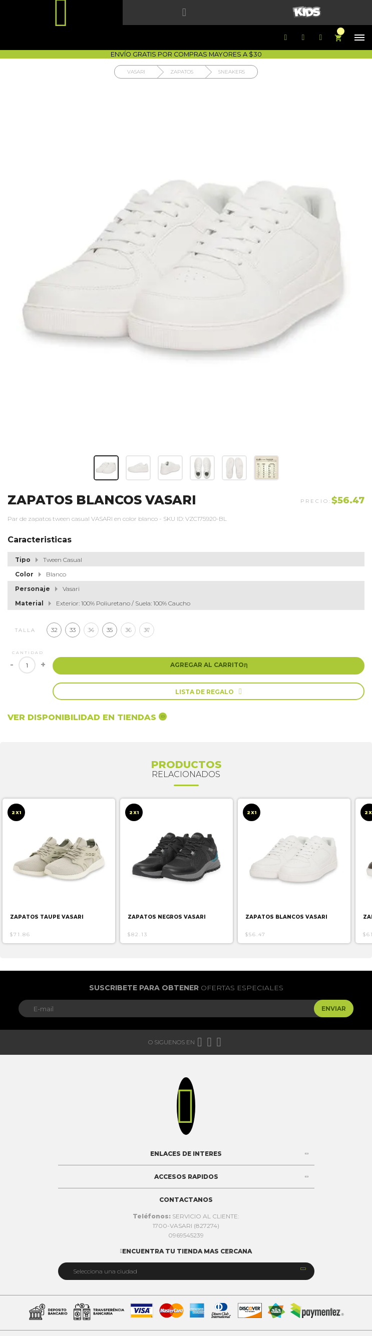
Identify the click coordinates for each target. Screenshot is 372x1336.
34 (91, 629)
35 (110, 629)
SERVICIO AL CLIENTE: (186, 1216)
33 (73, 629)
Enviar (333, 1008)
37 (147, 629)
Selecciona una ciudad (105, 1271)
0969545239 (186, 1235)
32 (54, 629)
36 (128, 629)
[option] (59, 871)
